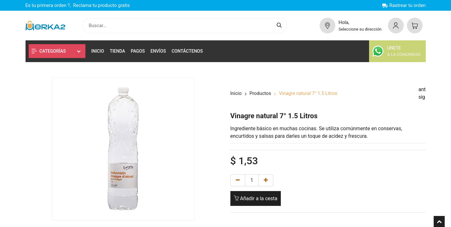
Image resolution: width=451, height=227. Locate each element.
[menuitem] (97, 51)
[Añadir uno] (265, 180)
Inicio (236, 93)
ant (422, 89)
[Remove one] (237, 180)
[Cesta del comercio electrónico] (415, 25)
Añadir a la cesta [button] (256, 198)
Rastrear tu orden (403, 5)
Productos (260, 93)
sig (422, 97)
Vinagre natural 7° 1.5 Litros (308, 93)
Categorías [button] (49, 51)
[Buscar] (280, 25)
